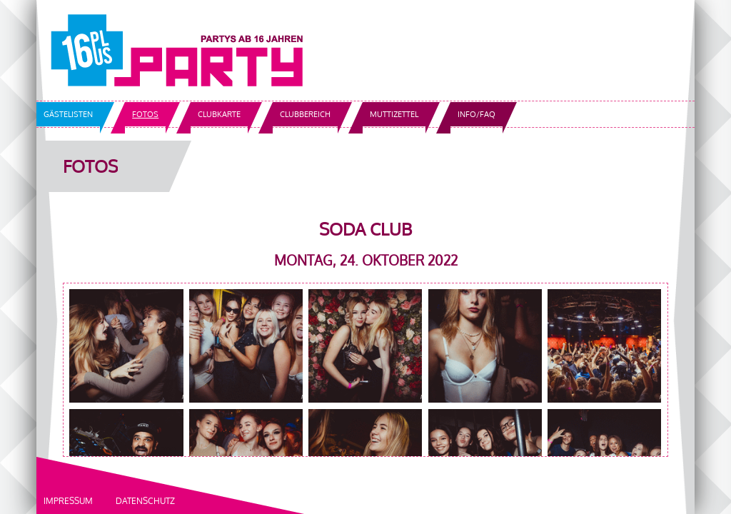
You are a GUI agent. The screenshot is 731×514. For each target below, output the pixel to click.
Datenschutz (145, 500)
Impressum (68, 500)
